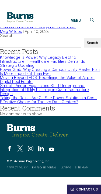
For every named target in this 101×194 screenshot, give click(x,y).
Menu (76, 21)
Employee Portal (44, 168)
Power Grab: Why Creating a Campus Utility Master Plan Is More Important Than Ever (50, 71)
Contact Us (84, 189)
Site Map (81, 168)
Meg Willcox (11, 31)
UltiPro (66, 168)
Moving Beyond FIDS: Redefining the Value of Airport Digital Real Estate (47, 79)
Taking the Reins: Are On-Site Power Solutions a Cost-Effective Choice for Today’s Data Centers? (48, 99)
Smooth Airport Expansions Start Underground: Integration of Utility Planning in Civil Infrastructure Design (44, 89)
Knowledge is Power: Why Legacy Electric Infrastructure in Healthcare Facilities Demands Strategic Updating (42, 61)
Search (6, 35)
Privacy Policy (17, 168)
